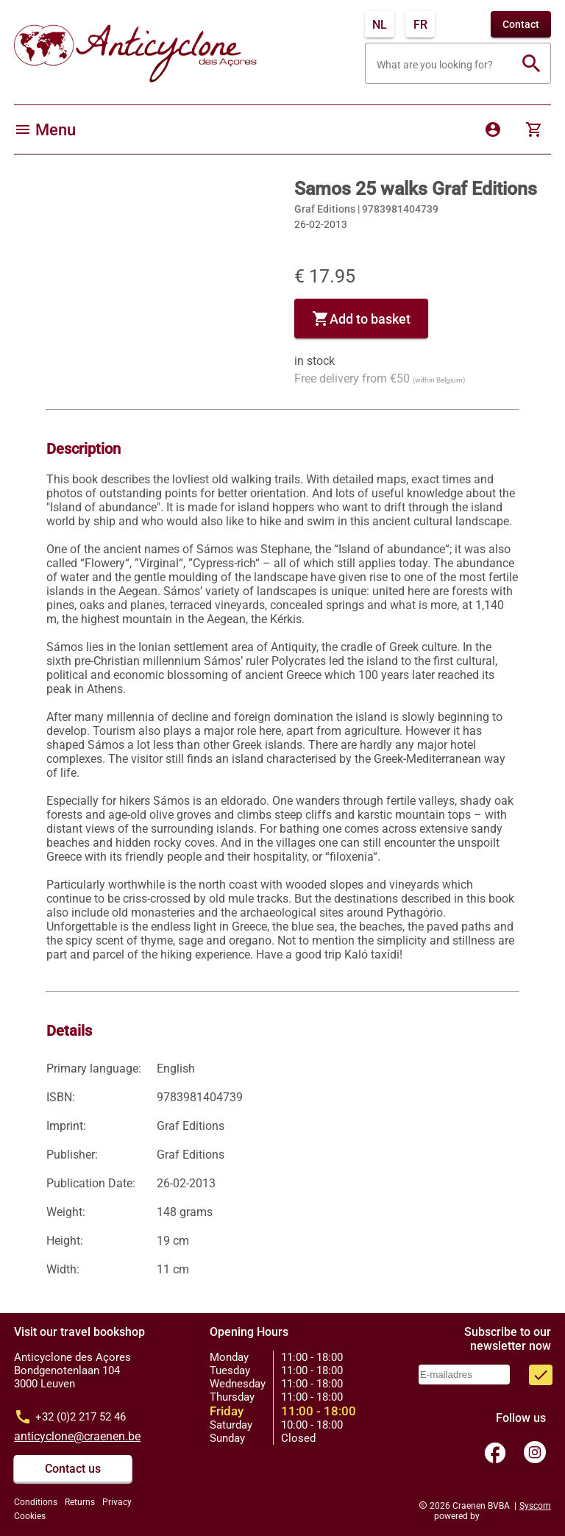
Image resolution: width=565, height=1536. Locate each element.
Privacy (117, 1502)
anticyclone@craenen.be (77, 1436)
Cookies (30, 1516)
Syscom (535, 1506)
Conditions (35, 1502)
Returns (80, 1502)
